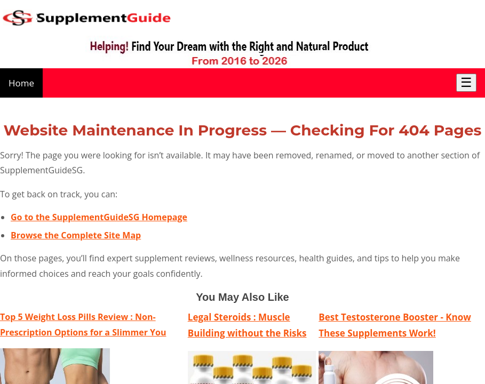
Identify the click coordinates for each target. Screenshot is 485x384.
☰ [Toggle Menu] (466, 82)
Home (21, 83)
